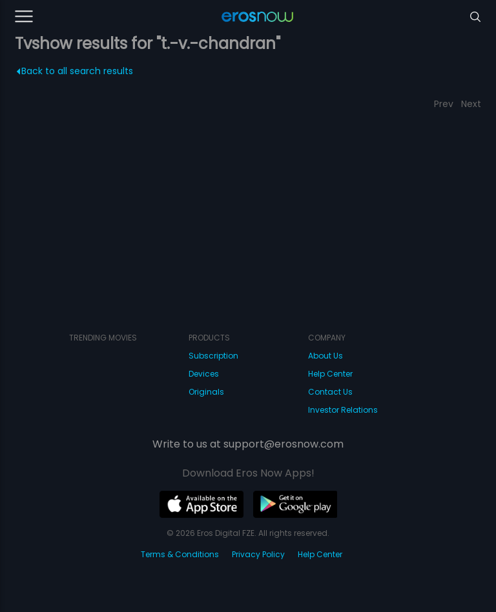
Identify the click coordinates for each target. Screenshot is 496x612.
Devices (204, 373)
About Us (325, 355)
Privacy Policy (258, 554)
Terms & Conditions (180, 554)
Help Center (330, 373)
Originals (206, 391)
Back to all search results (74, 70)
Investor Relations (343, 409)
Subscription (213, 355)
